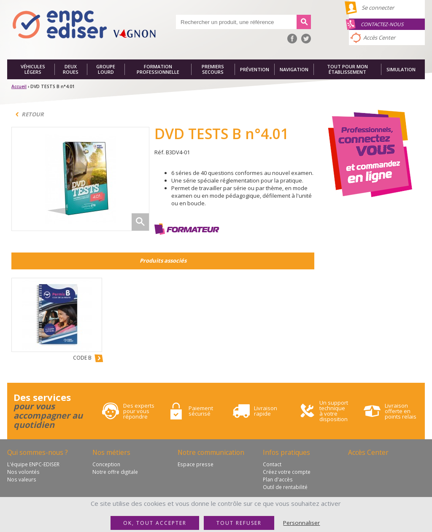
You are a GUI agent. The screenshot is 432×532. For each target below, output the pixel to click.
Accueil (19, 86)
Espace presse (195, 464)
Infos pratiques (286, 452)
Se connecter (378, 7)
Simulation (401, 69)
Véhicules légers (33, 69)
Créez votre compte (286, 471)
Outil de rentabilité (285, 487)
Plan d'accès (278, 479)
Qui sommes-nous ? (37, 452)
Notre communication (211, 452)
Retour (33, 114)
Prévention (254, 69)
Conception (106, 464)
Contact (272, 464)
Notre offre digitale (115, 471)
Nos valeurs (21, 479)
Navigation (294, 69)
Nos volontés (23, 471)
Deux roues (70, 69)
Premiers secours (213, 69)
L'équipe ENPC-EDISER (33, 464)
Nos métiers (111, 452)
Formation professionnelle (158, 69)
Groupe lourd (105, 69)
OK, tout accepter (154, 523)
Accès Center (379, 37)
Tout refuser (239, 523)
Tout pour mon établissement (347, 69)
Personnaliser (301, 523)
